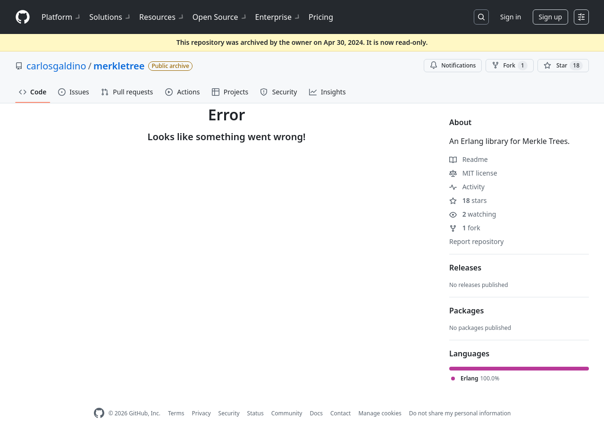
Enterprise (278, 17)
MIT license (473, 172)
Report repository (476, 241)
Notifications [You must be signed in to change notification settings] (453, 65)
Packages (466, 310)
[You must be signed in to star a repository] (563, 65)
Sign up (550, 16)
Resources (162, 17)
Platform (62, 17)
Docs (316, 413)
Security (229, 413)
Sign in (510, 16)
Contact (340, 413)
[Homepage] (22, 17)
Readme (468, 159)
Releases (465, 267)
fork (464, 227)
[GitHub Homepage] (99, 413)
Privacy (201, 413)
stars (468, 200)
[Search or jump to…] (481, 17)
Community (286, 413)
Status (255, 413)
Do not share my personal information (460, 413)
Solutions (110, 17)
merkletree (119, 65)
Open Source (220, 17)
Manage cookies (379, 413)
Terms (176, 413)
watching (472, 214)
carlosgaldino (56, 65)
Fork (509, 65)
